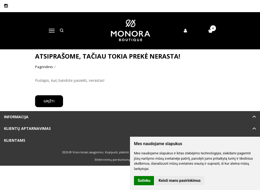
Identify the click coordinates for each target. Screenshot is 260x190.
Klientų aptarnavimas (27, 128)
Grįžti (49, 101)
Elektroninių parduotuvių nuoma (118, 160)
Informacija (16, 116)
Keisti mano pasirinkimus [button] (180, 180)
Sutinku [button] (144, 180)
